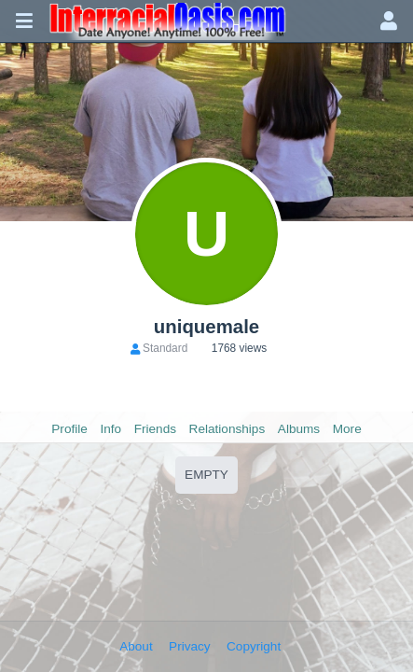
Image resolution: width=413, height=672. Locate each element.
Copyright (254, 646)
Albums (299, 429)
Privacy (190, 646)
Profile (69, 429)
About (136, 646)
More (347, 429)
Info (110, 429)
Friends (155, 429)
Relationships (227, 429)
